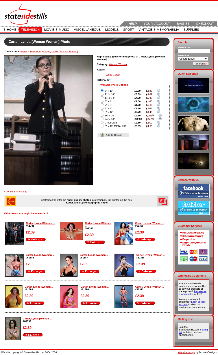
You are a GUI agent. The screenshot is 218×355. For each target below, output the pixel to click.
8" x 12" (109, 112)
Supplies (191, 29)
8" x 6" (108, 108)
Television (30, 29)
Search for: (184, 47)
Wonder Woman (118, 64)
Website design (186, 352)
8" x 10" (109, 90)
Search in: (184, 55)
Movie (49, 29)
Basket (183, 23)
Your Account (157, 23)
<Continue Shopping (15, 191)
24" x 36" (110, 119)
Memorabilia (168, 29)
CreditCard (111, 122)
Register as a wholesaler (192, 292)
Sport (128, 29)
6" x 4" (108, 101)
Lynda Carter (113, 74)
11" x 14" (110, 98)
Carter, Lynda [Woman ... (40, 223)
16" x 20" (110, 115)
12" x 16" (110, 94)
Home (12, 29)
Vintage (145, 29)
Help (133, 23)
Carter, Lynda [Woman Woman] (60, 51)
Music (64, 29)
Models (112, 29)
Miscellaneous (87, 29)
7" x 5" (108, 105)
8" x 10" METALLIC (115, 126)
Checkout (205, 23)
